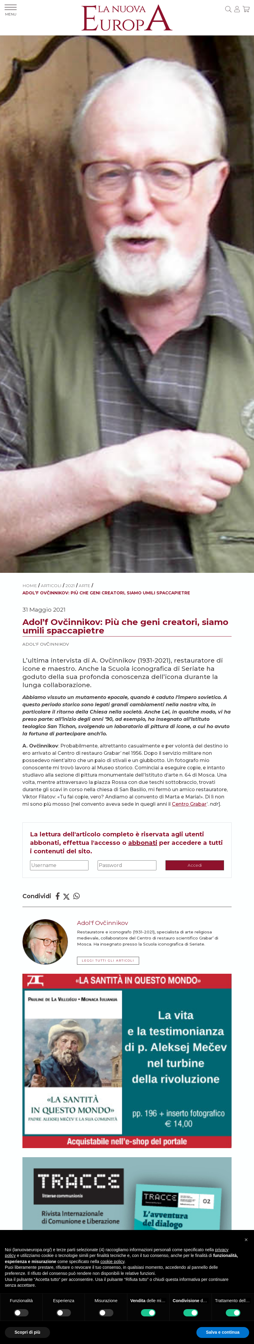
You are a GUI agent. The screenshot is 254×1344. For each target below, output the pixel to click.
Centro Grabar (189, 804)
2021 (70, 585)
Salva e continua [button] (222, 1332)
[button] (246, 1240)
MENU (11, 10)
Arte (84, 585)
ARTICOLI (51, 585)
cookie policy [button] (112, 1261)
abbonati (142, 842)
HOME (29, 585)
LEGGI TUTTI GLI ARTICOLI (108, 960)
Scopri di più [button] (27, 1332)
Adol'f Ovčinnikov (45, 644)
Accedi (195, 865)
